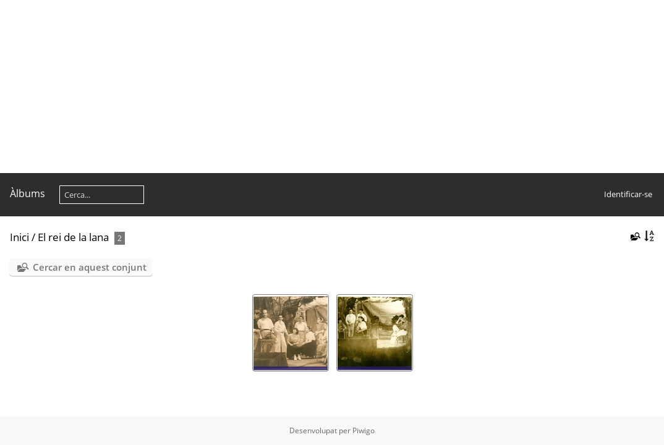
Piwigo (363, 430)
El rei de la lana (73, 237)
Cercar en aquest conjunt (90, 267)
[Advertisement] (332, 86)
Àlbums (27, 193)
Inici (19, 237)
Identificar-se (628, 194)
